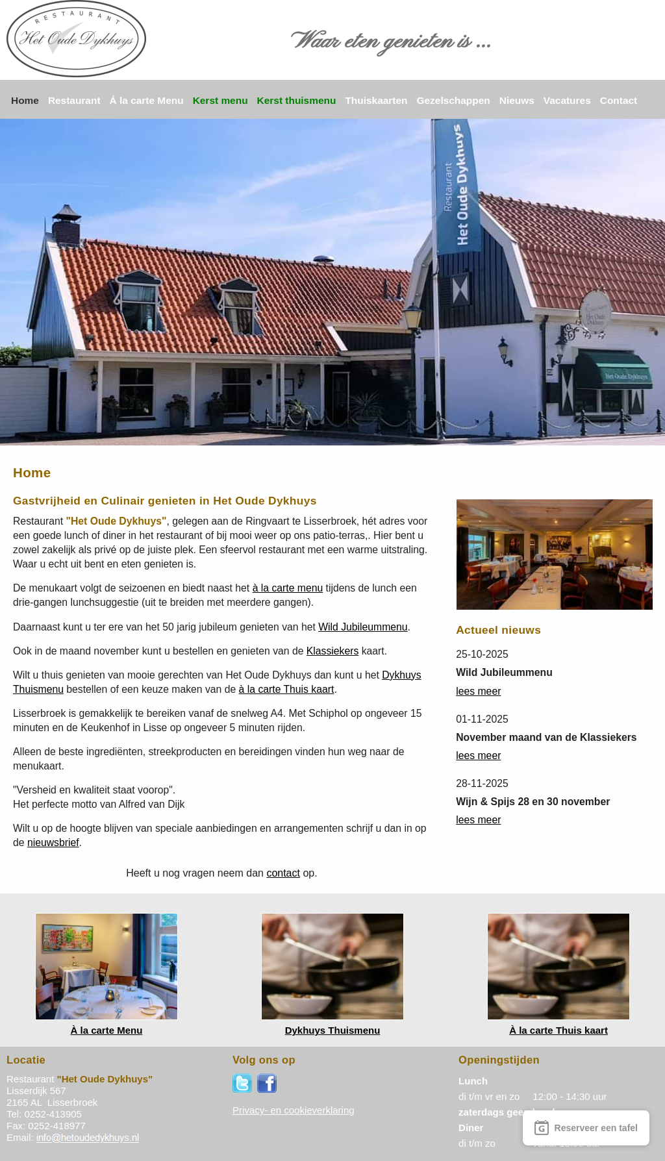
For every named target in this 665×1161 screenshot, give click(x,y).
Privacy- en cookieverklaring (293, 1110)
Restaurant (74, 100)
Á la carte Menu (147, 100)
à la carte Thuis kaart (286, 689)
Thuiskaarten (376, 100)
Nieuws (516, 100)
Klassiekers (333, 650)
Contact (618, 100)
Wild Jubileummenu (362, 626)
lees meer (478, 691)
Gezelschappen (453, 100)
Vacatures (567, 100)
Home (25, 100)
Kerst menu (220, 100)
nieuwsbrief (53, 842)
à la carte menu (288, 587)
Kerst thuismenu (296, 100)
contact (283, 873)
